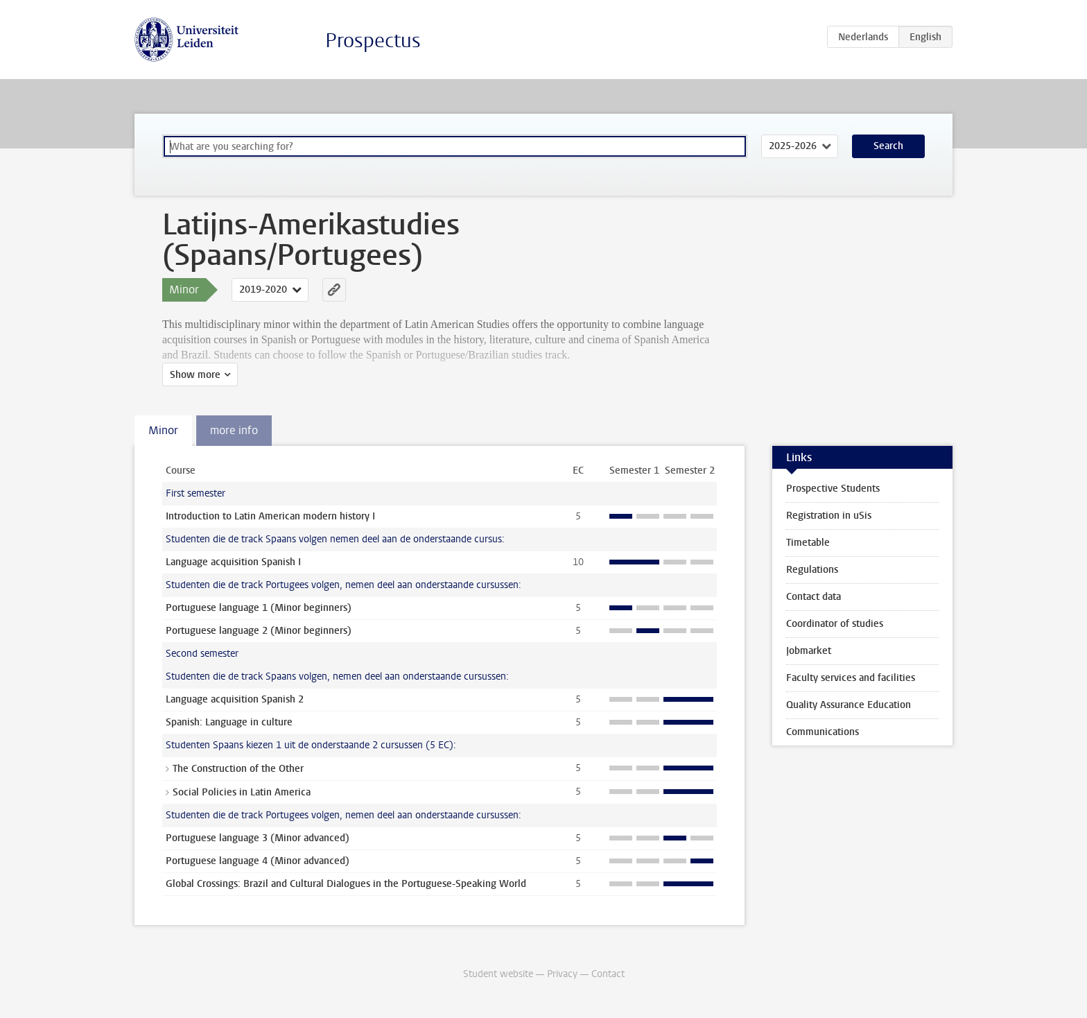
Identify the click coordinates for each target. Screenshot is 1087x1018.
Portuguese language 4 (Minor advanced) (257, 861)
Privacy (562, 974)
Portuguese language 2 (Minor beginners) (258, 630)
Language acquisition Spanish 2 (235, 699)
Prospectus (373, 40)
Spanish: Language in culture (229, 722)
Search (888, 146)
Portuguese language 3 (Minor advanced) (257, 838)
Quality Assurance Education (848, 704)
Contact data (813, 596)
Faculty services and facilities (850, 677)
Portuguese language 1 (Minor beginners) (258, 607)
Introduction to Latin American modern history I (270, 516)
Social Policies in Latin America (242, 792)
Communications (822, 732)
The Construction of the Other (238, 768)
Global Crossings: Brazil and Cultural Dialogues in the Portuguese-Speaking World (346, 883)
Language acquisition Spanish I (233, 562)
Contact (608, 974)
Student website (498, 974)
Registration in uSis (828, 515)
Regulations (812, 569)
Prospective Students (833, 488)
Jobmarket (808, 650)
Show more (195, 374)
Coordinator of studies (834, 623)
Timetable (808, 542)
